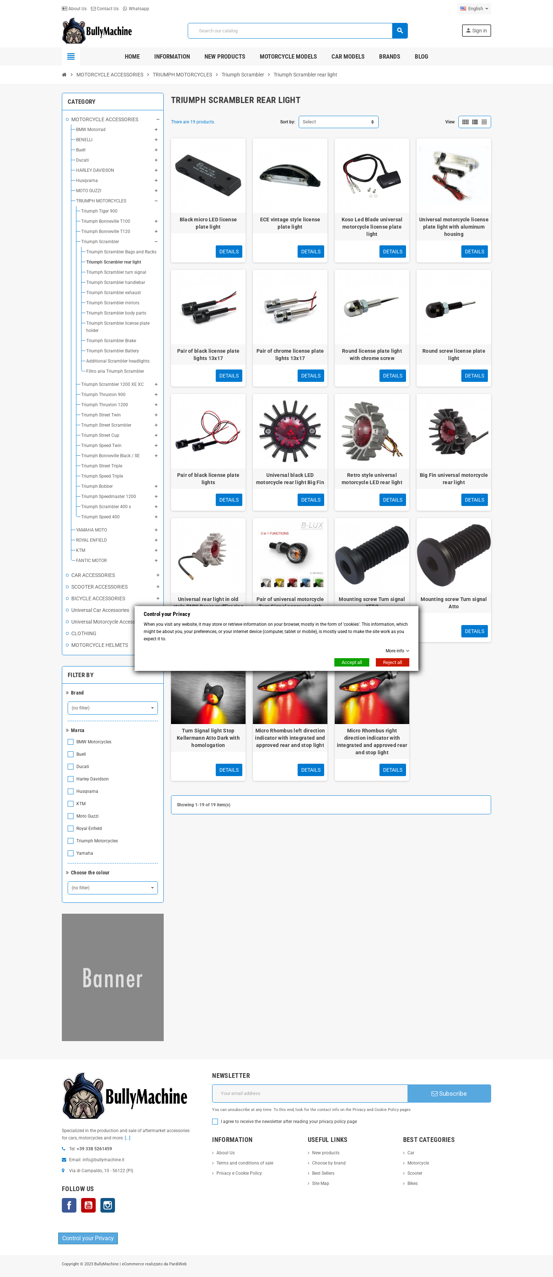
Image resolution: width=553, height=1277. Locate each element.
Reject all (392, 662)
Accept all (352, 662)
